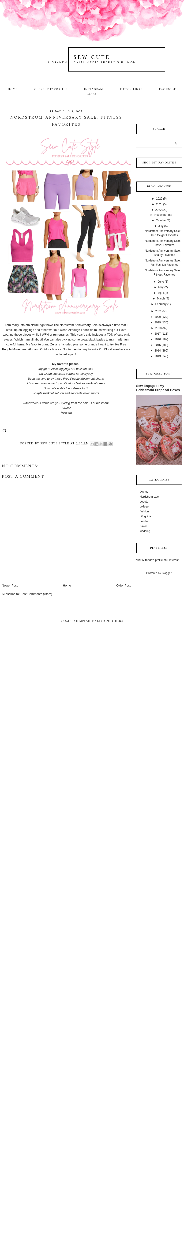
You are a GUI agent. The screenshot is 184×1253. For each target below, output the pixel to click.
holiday (144, 521)
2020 (157, 316)
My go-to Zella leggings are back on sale (66, 369)
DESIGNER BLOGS (110, 621)
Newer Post (10, 585)
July (160, 226)
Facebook (167, 89)
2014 (157, 350)
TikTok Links (131, 89)
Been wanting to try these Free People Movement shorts (66, 378)
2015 (157, 345)
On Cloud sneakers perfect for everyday (66, 373)
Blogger (166, 573)
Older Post (123, 585)
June (161, 281)
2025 (159, 198)
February (160, 304)
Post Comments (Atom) (36, 594)
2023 (159, 204)
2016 (157, 339)
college (144, 506)
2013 (157, 356)
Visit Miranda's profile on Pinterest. (157, 560)
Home (13, 89)
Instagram (93, 89)
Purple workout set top (49, 393)
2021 (158, 311)
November (160, 214)
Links (92, 94)
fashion (144, 511)
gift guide (145, 516)
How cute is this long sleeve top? (66, 388)
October (161, 220)
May (161, 287)
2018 (158, 328)
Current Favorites (51, 89)
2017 (157, 333)
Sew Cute (92, 57)
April (161, 293)
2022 (158, 210)
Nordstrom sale (149, 496)
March (161, 298)
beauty (144, 501)
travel (143, 526)
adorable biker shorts (85, 393)
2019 (157, 322)
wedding (145, 531)
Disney (144, 491)
